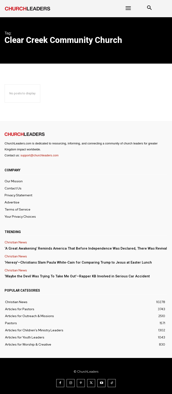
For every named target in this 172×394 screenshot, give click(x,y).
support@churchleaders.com (39, 155)
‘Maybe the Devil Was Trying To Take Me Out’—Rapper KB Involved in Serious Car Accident (77, 276)
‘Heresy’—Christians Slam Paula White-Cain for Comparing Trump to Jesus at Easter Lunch (78, 262)
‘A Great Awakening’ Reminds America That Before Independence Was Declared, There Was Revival (86, 248)
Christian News (16, 242)
